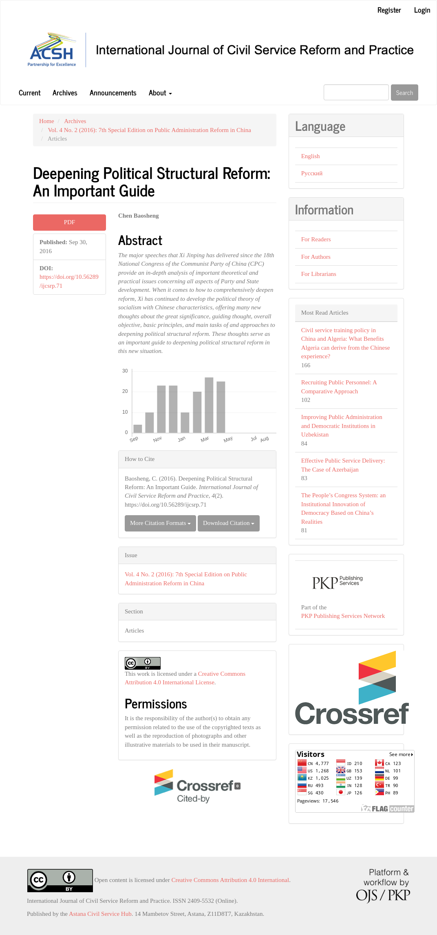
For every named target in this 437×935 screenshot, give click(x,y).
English (310, 156)
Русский (312, 173)
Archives (65, 92)
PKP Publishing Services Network (343, 616)
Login (422, 9)
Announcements (113, 92)
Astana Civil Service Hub (100, 914)
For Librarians (318, 274)
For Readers (316, 239)
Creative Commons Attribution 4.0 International (230, 880)
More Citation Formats (160, 523)
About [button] (160, 92)
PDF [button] (69, 222)
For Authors (316, 257)
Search (404, 92)
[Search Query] (356, 92)
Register (389, 9)
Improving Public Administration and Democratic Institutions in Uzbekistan (341, 426)
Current (29, 92)
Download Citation (228, 523)
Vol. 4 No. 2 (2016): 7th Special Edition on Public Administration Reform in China (149, 130)
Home (46, 121)
